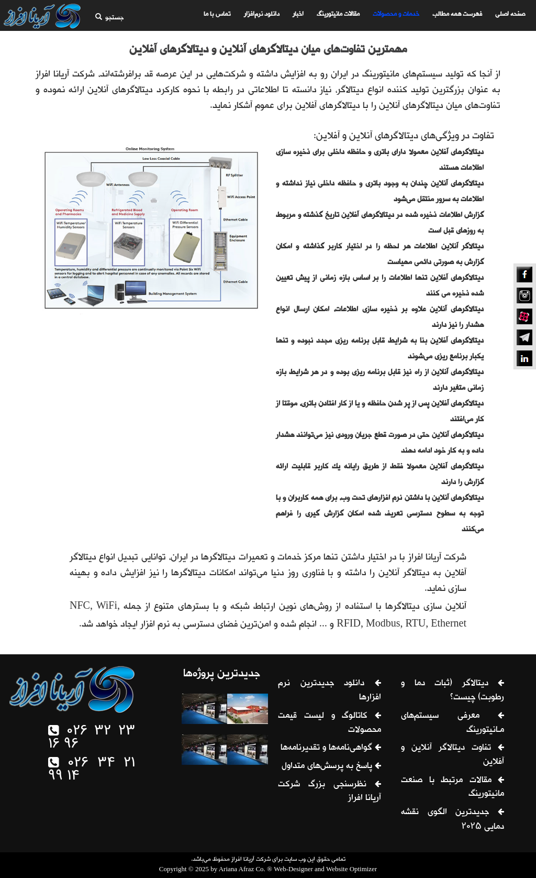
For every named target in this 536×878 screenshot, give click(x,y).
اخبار (296, 14)
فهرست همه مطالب (455, 14)
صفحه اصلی (508, 14)
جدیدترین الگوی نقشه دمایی (452, 820)
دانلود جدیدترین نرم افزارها (329, 691)
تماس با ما (215, 14)
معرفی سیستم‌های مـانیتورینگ (452, 723)
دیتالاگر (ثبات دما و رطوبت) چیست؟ (452, 691)
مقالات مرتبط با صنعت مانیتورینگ (452, 788)
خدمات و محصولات (394, 14)
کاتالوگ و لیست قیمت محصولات (329, 723)
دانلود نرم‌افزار (260, 14)
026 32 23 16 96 (91, 738)
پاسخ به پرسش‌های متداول (331, 766)
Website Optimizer (351, 869)
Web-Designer (293, 869)
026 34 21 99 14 (91, 770)
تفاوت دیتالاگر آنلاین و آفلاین (452, 755)
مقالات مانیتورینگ (337, 14)
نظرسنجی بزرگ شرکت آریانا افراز (329, 792)
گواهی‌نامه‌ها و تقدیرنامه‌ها (331, 748)
